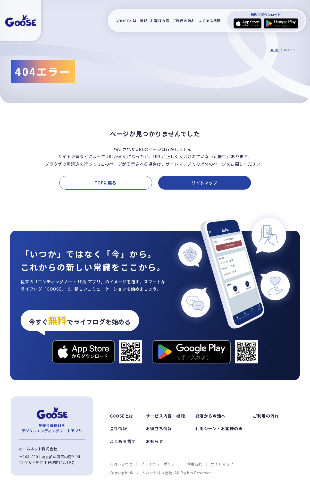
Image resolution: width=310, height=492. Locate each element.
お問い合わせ (121, 463)
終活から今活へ (210, 416)
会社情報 (118, 428)
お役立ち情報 (159, 428)
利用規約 (194, 463)
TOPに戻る (105, 183)
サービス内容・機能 (165, 416)
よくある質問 (209, 20)
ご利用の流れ (183, 20)
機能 (143, 20)
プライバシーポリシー (160, 463)
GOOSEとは (126, 20)
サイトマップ (204, 183)
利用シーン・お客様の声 (219, 428)
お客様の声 (159, 20)
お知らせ (154, 441)
